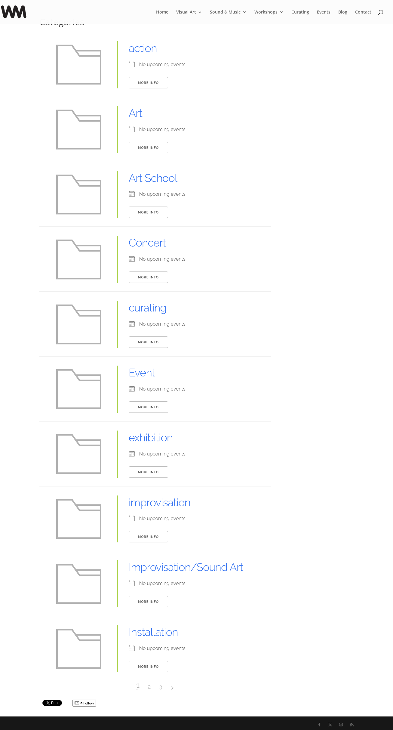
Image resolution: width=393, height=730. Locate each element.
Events (323, 12)
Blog (342, 12)
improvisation (160, 502)
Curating (300, 12)
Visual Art (186, 12)
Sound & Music (225, 12)
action (143, 48)
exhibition (151, 437)
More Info (148, 83)
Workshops (266, 12)
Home (162, 12)
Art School (153, 178)
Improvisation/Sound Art (186, 567)
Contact (363, 12)
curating (148, 307)
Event (142, 372)
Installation (153, 632)
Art (135, 113)
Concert (147, 242)
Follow (84, 703)
